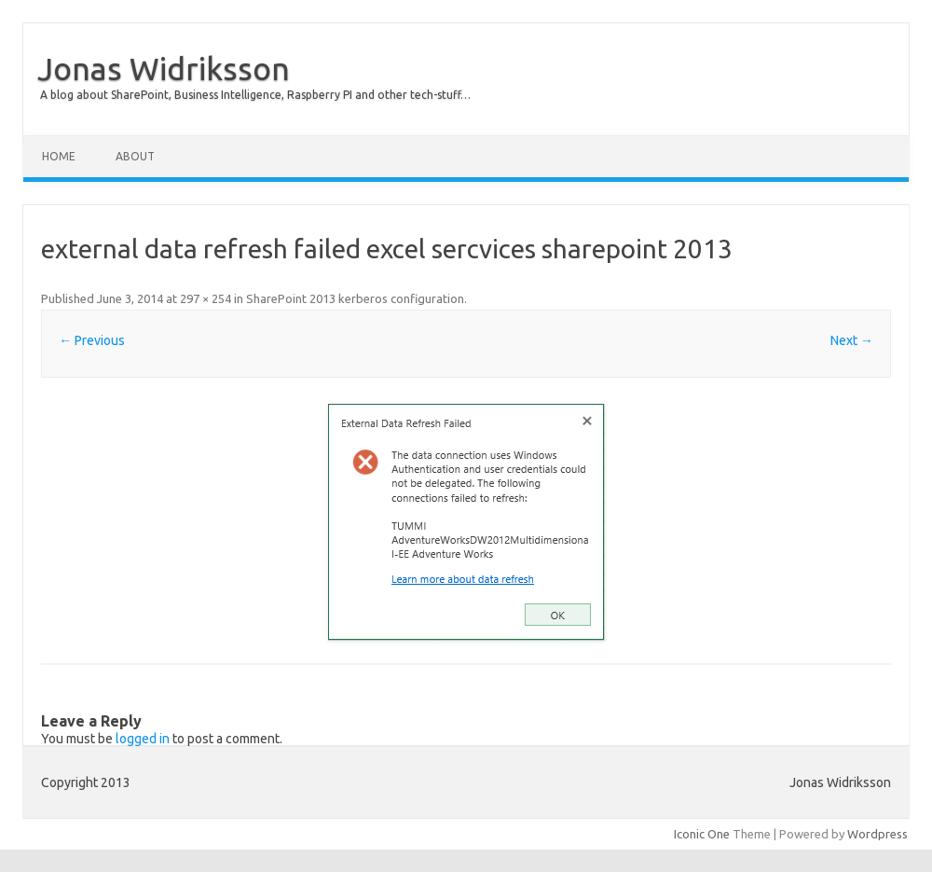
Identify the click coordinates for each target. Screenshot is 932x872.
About (135, 156)
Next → (851, 340)
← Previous (92, 340)
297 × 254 (205, 298)
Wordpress (877, 833)
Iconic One (702, 833)
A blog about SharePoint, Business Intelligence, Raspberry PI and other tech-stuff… (255, 95)
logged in (143, 738)
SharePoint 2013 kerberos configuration (355, 298)
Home (58, 156)
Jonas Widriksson (163, 68)
